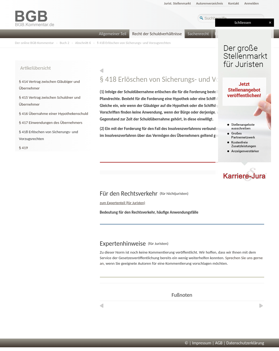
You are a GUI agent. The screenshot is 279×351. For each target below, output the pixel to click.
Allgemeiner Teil (112, 33)
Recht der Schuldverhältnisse (157, 33)
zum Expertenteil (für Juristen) (122, 203)
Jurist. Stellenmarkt (177, 3)
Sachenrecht (198, 33)
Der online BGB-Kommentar (34, 43)
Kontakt (233, 3)
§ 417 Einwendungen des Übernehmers (50, 122)
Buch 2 (64, 43)
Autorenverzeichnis (209, 3)
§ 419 (23, 147)
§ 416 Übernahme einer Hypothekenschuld (53, 113)
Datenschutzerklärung (245, 342)
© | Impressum (198, 342)
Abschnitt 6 (83, 43)
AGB (219, 342)
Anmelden (251, 3)
